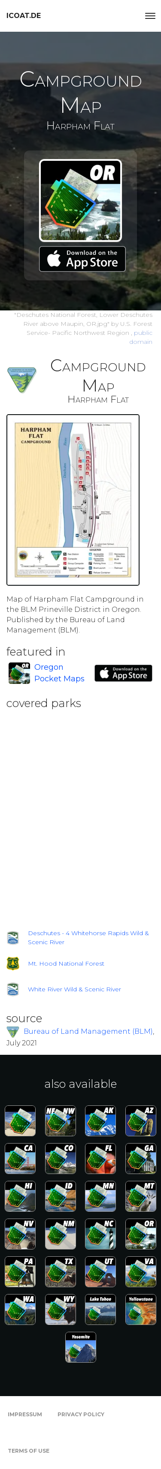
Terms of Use (28, 1451)
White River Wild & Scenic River (74, 989)
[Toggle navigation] (150, 16)
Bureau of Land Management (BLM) (88, 1031)
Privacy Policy (81, 1414)
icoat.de (23, 16)
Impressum (25, 1414)
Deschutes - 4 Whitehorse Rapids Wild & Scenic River (88, 937)
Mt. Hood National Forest (66, 963)
